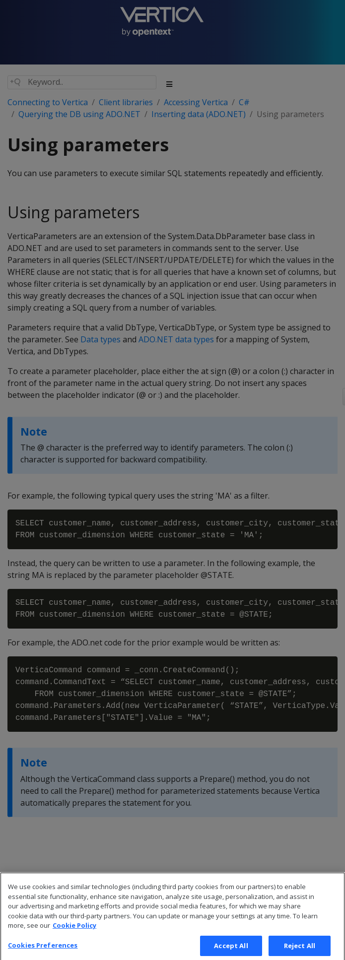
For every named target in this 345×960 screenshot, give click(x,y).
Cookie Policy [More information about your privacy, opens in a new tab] (74, 932)
